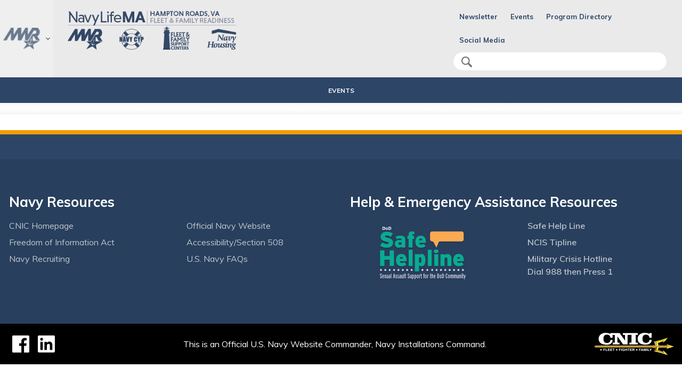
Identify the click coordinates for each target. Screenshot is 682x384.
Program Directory (579, 16)
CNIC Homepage (41, 225)
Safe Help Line (556, 225)
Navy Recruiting (39, 258)
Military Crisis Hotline (569, 258)
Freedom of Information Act (62, 242)
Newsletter (478, 16)
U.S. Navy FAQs (217, 258)
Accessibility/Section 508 (234, 242)
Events (521, 16)
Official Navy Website (228, 225)
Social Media (482, 40)
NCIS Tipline (552, 242)
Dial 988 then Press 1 (570, 271)
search (466, 62)
